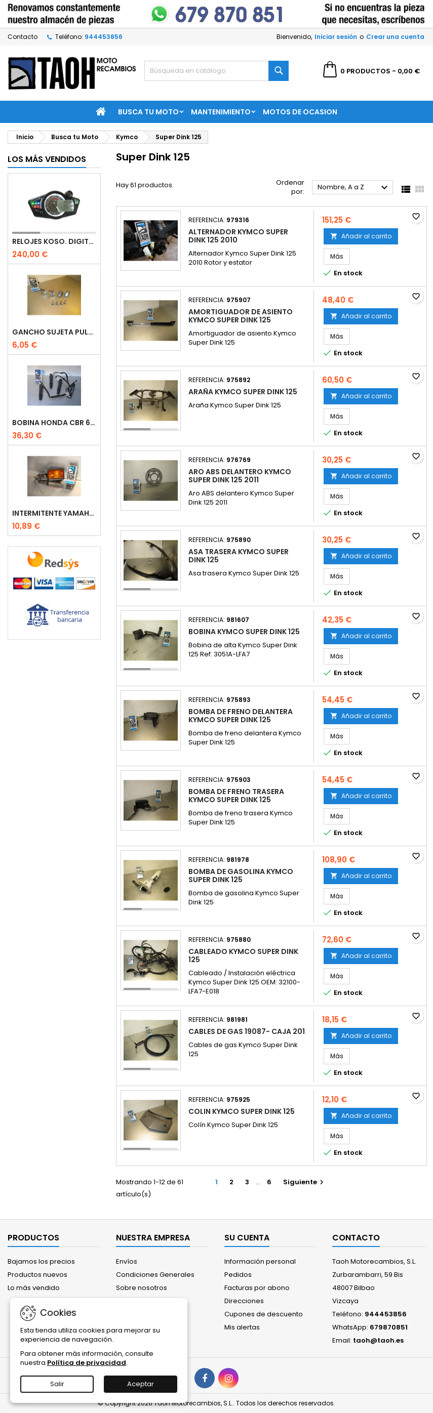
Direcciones (244, 1301)
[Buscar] (216, 71)
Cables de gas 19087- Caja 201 (246, 1031)
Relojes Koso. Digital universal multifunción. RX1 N (54, 241)
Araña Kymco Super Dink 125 (242, 392)
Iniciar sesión (335, 36)
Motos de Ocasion (300, 112)
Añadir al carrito (360, 236)
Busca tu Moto (148, 112)
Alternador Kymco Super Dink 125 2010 (238, 236)
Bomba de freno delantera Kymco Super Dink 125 (240, 715)
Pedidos (238, 1274)
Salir (57, 1384)
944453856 (104, 36)
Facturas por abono (257, 1288)
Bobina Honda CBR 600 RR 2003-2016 (54, 423)
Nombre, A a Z (354, 188)
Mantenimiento (221, 112)
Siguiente (304, 1182)
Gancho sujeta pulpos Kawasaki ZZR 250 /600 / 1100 (54, 332)
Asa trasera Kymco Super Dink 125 (238, 556)
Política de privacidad (86, 1362)
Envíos (126, 1261)
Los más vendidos (47, 159)
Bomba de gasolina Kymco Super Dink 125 (240, 875)
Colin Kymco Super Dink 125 (241, 1111)
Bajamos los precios (41, 1261)
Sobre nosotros (141, 1288)
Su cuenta (246, 1237)
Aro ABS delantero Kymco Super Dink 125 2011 (239, 476)
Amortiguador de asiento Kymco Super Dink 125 (240, 316)
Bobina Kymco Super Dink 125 (244, 632)
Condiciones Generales (155, 1274)
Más (340, 256)
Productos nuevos (37, 1274)
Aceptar (140, 1384)
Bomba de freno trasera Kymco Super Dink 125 (236, 795)
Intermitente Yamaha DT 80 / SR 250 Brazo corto (54, 513)
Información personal (260, 1261)
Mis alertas (242, 1327)
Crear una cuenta (395, 36)
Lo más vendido (34, 1288)
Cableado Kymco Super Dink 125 (243, 955)
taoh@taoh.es (378, 1340)
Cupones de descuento (263, 1314)
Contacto (22, 36)
